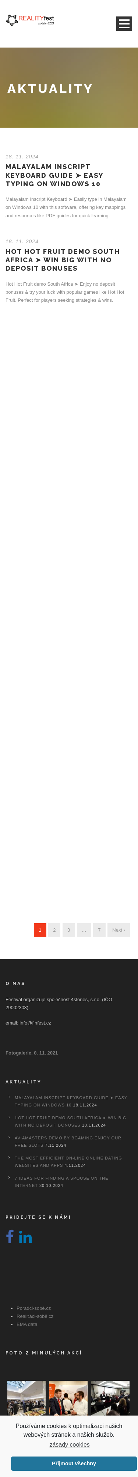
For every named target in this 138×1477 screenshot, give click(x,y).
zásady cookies (69, 1445)
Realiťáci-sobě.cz (35, 1316)
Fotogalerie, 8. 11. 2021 (32, 1053)
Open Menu (124, 23)
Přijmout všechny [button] (74, 1463)
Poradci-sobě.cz (34, 1308)
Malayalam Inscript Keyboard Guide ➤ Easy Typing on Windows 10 (54, 175)
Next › (118, 930)
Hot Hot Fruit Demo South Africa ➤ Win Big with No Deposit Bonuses (63, 260)
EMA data (27, 1324)
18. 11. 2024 (22, 156)
